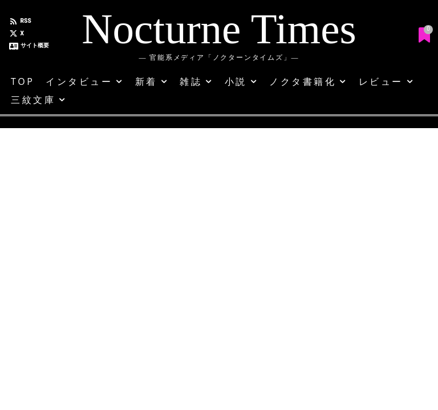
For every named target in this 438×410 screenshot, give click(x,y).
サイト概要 (35, 45)
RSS (26, 21)
